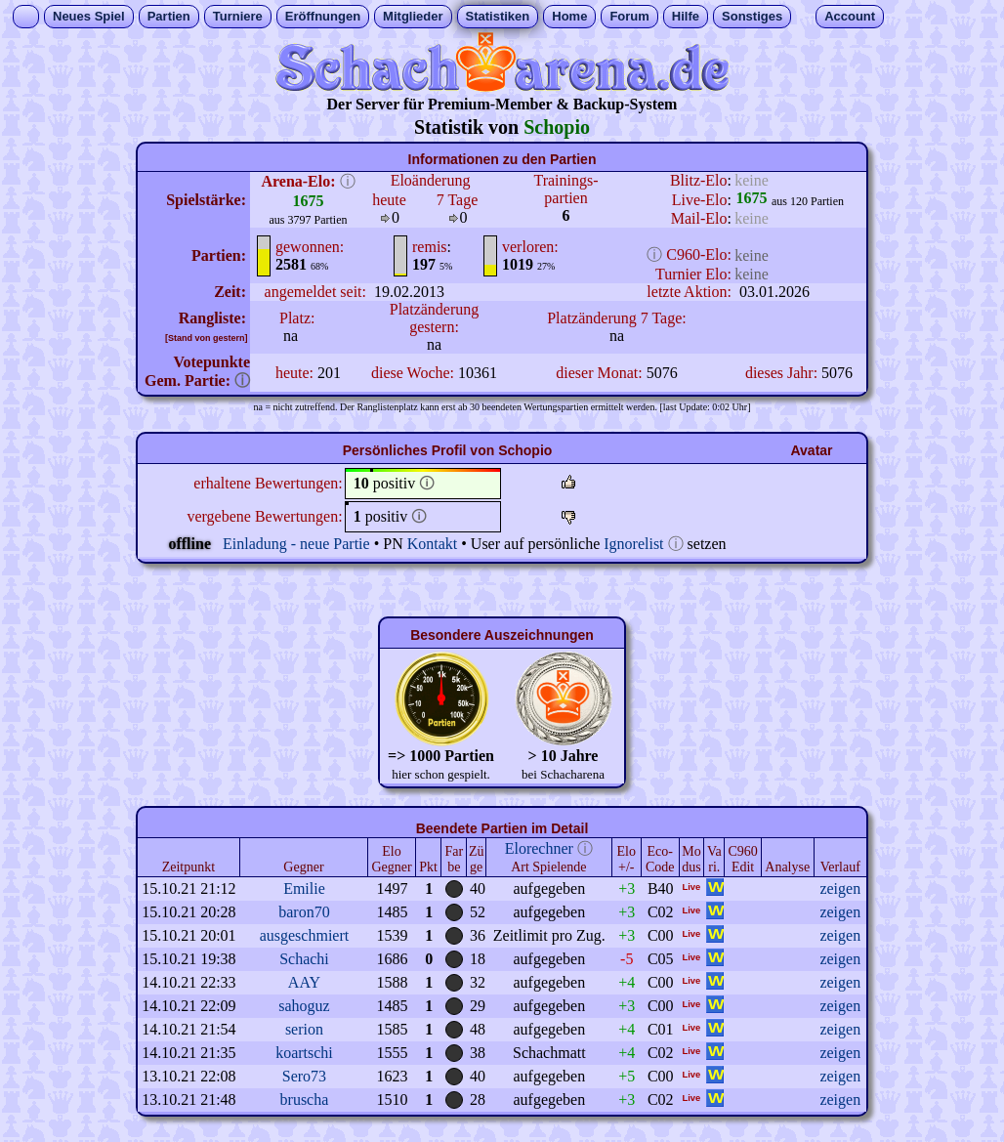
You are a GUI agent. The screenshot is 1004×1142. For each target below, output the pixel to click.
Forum (628, 16)
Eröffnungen (322, 16)
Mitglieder (412, 16)
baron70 (303, 912)
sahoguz (303, 1005)
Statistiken (498, 16)
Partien (168, 16)
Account (849, 16)
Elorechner (539, 848)
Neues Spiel (89, 16)
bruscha (304, 1099)
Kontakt (432, 543)
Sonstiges (752, 16)
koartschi (304, 1052)
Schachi (304, 959)
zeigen (839, 888)
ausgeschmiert (305, 935)
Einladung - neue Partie (296, 543)
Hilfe (685, 16)
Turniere (238, 16)
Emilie (304, 888)
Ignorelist (633, 543)
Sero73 (304, 1076)
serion (304, 1029)
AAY (304, 982)
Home (569, 16)
